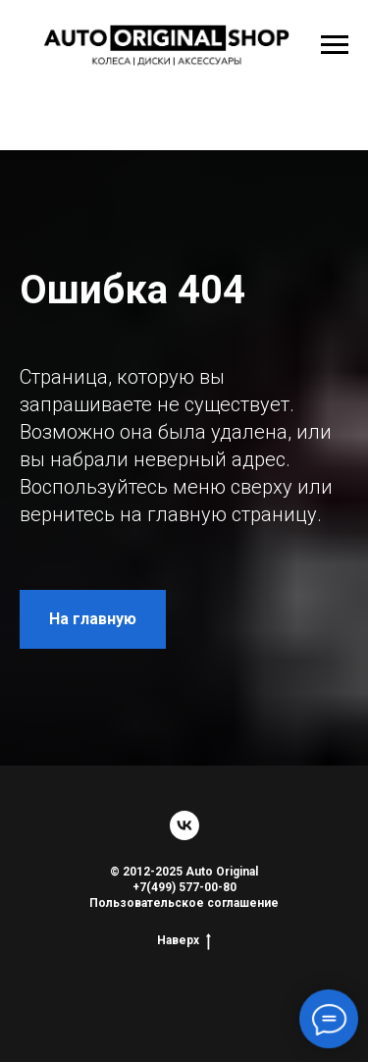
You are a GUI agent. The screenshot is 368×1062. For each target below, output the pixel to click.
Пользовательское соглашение (184, 903)
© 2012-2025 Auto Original (184, 871)
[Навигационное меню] (334, 45)
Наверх (184, 940)
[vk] (184, 825)
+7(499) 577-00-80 (184, 887)
